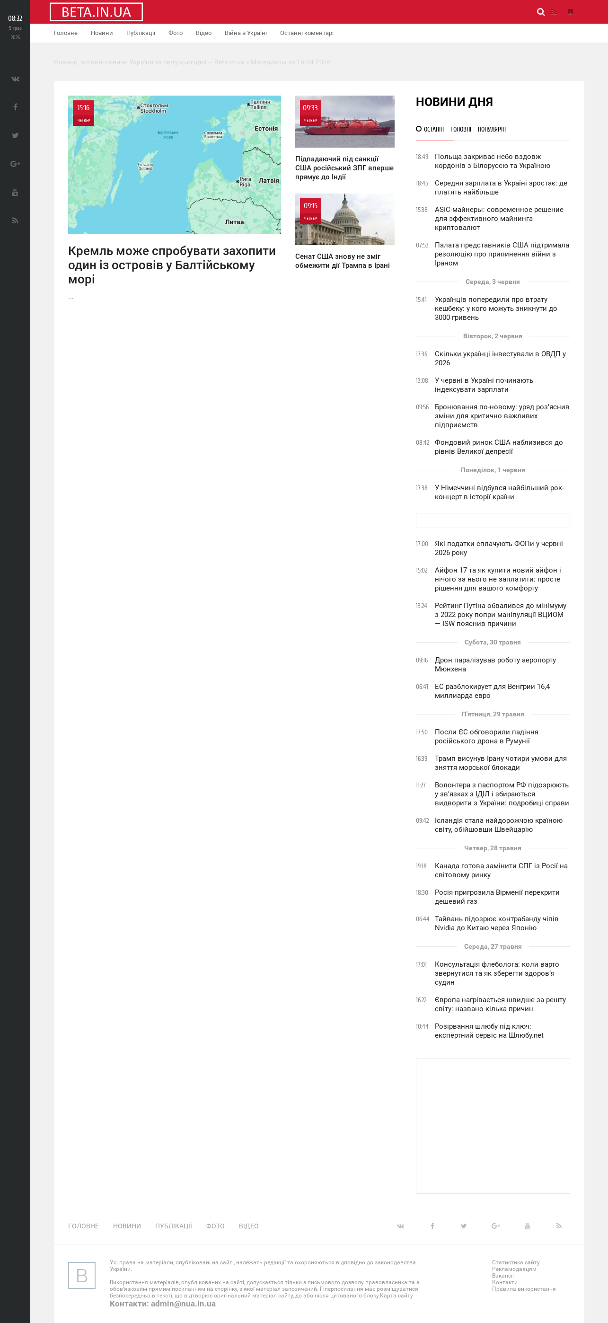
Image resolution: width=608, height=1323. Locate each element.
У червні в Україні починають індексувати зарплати (484, 385)
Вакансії (503, 1275)
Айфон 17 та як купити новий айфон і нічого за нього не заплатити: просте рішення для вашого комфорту (498, 579)
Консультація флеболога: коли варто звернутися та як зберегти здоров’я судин (497, 973)
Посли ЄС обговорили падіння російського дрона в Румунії (486, 736)
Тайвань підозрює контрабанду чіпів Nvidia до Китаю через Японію (497, 923)
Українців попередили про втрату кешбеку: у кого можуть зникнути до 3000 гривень (496, 308)
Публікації (140, 32)
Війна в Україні (246, 32)
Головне (66, 32)
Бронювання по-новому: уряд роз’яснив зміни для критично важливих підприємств (502, 416)
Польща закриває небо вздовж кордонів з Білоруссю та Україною (492, 161)
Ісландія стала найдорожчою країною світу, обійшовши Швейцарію (499, 825)
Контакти (505, 1282)
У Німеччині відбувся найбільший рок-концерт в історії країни (499, 492)
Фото (175, 32)
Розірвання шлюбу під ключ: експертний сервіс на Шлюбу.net (489, 1031)
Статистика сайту (516, 1262)
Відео (203, 32)
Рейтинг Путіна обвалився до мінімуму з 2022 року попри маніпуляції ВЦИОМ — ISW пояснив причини (500, 614)
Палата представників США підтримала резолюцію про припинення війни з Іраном (502, 254)
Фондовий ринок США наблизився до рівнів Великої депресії (499, 447)
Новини (102, 32)
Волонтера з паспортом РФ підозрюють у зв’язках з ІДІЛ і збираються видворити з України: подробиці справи (502, 794)
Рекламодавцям (514, 1269)
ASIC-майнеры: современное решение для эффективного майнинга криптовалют (499, 218)
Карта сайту (396, 1295)
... (174, 198)
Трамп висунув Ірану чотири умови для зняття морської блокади (501, 763)
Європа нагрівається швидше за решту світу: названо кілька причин (500, 1004)
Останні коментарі (307, 32)
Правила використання (524, 1289)
